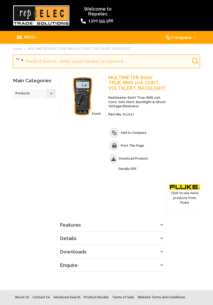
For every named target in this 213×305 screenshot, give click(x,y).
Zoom (95, 112)
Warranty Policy (26, 276)
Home (17, 49)
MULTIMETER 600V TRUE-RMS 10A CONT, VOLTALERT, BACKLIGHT (79, 49)
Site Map (74, 276)
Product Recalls (96, 267)
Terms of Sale (123, 267)
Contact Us (41, 267)
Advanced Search (66, 267)
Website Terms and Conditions (161, 267)
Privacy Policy (53, 276)
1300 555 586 (96, 21)
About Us (22, 267)
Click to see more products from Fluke (185, 84)
